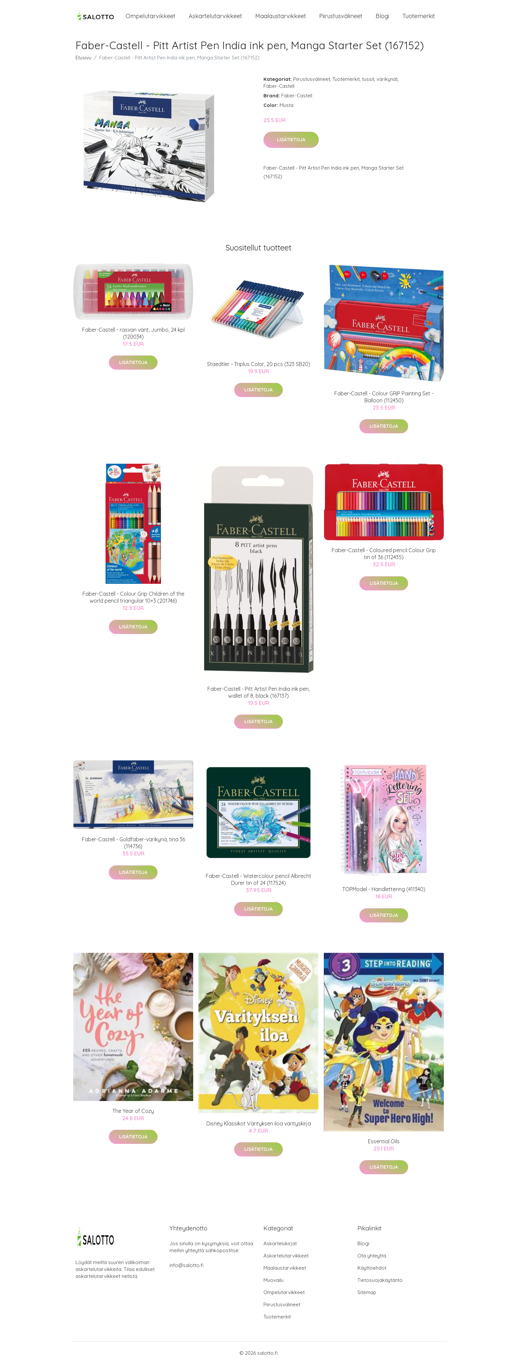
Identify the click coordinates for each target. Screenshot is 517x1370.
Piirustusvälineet (340, 19)
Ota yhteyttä (371, 1261)
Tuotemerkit (418, 19)
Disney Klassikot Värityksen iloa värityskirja (258, 1129)
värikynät (387, 85)
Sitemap (366, 1298)
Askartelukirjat (280, 1249)
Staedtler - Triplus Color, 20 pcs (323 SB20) (258, 369)
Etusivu (83, 63)
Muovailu (273, 1286)
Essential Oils (384, 1147)
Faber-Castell (278, 91)
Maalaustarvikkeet (280, 19)
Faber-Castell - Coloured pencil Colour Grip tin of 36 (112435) (384, 559)
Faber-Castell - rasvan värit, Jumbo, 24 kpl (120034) (133, 339)
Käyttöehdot (371, 1273)
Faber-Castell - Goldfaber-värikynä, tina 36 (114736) (133, 848)
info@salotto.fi (186, 1271)
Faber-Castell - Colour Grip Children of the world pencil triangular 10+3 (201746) (133, 603)
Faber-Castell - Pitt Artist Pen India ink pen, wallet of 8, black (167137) (258, 698)
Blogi (382, 19)
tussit (368, 85)
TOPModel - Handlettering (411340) (383, 894)
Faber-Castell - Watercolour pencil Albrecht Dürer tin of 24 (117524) (258, 885)
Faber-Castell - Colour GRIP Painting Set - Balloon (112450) (384, 402)
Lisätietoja (291, 146)
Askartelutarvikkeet (215, 19)
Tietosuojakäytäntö (380, 1286)
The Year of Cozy (133, 1116)
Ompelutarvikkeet (150, 19)
